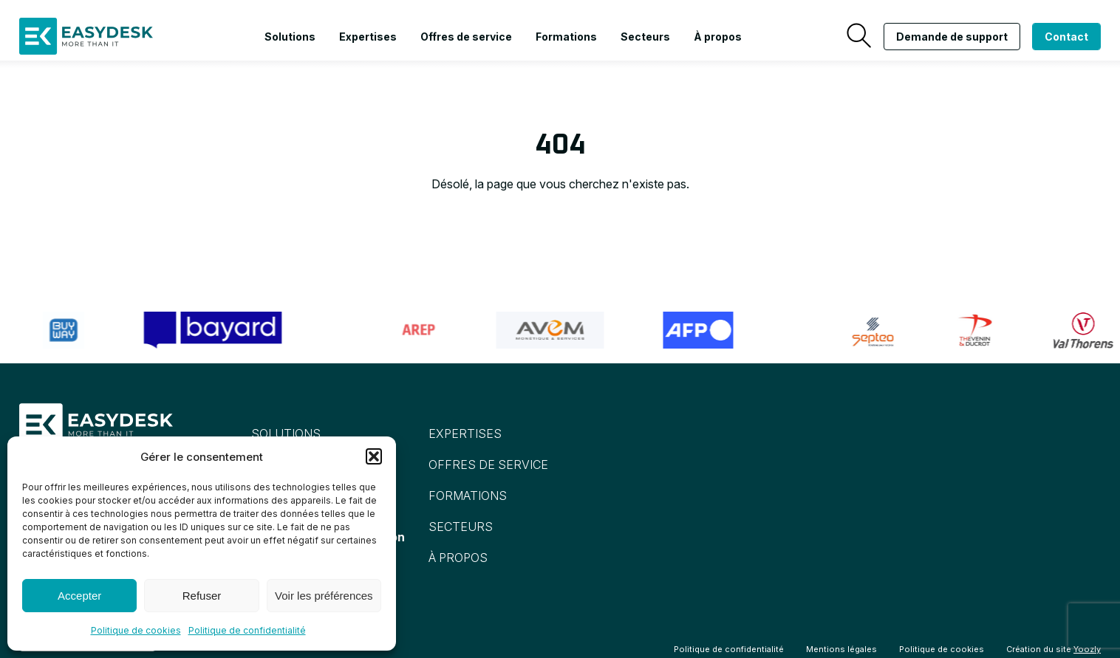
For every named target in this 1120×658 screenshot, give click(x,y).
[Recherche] (859, 36)
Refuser (202, 595)
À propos (718, 36)
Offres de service (466, 36)
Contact (1066, 36)
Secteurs (645, 36)
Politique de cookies (136, 630)
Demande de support (952, 36)
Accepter (79, 595)
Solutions (289, 36)
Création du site (1053, 649)
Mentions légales (841, 649)
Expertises (368, 36)
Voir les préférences (324, 595)
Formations (566, 36)
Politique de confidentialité (247, 630)
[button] (373, 456)
